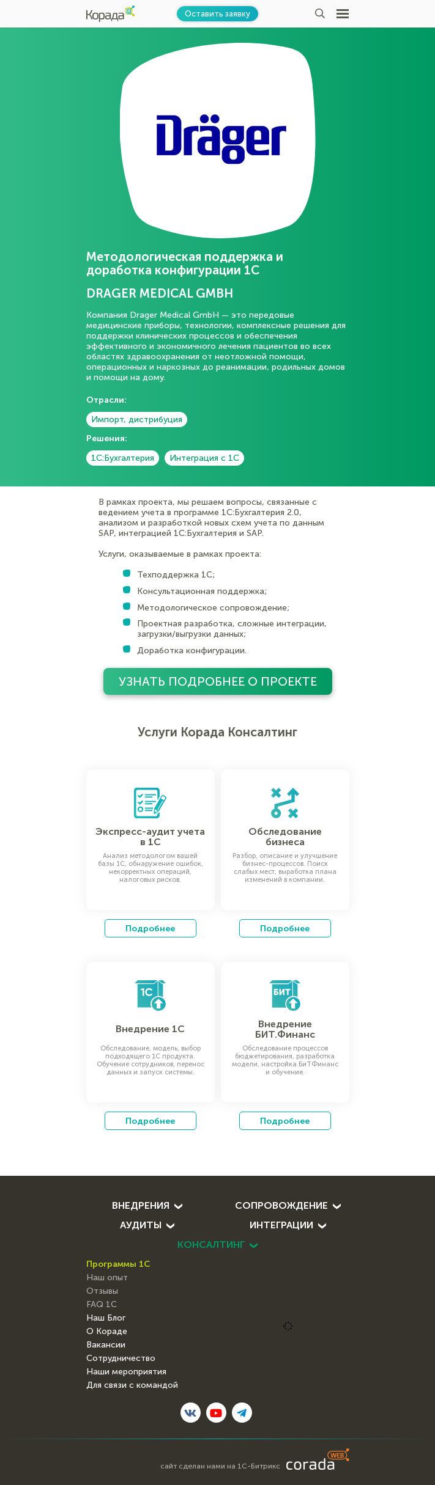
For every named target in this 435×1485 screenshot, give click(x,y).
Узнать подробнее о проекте (218, 681)
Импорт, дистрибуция (136, 419)
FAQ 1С (101, 1304)
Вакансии (105, 1345)
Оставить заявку (217, 13)
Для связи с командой (132, 1385)
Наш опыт (107, 1277)
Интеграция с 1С (204, 458)
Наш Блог (105, 1318)
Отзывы (102, 1291)
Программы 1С (118, 1264)
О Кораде (106, 1331)
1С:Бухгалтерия (122, 458)
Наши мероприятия (126, 1372)
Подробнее (150, 928)
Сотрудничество (120, 1358)
